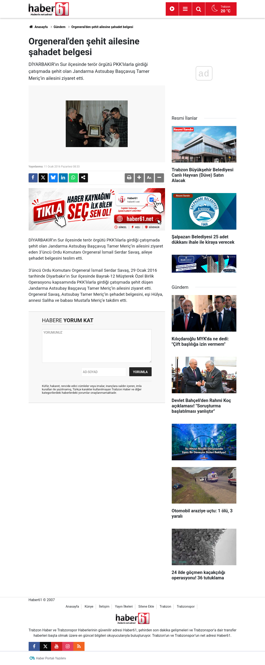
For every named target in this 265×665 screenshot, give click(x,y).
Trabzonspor (186, 606)
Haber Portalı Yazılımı (51, 658)
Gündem (60, 27)
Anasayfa (38, 27)
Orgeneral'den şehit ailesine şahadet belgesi (102, 27)
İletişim (104, 606)
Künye (89, 606)
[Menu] (185, 9)
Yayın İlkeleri (124, 606)
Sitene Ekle (146, 606)
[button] (139, 177)
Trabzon (165, 606)
